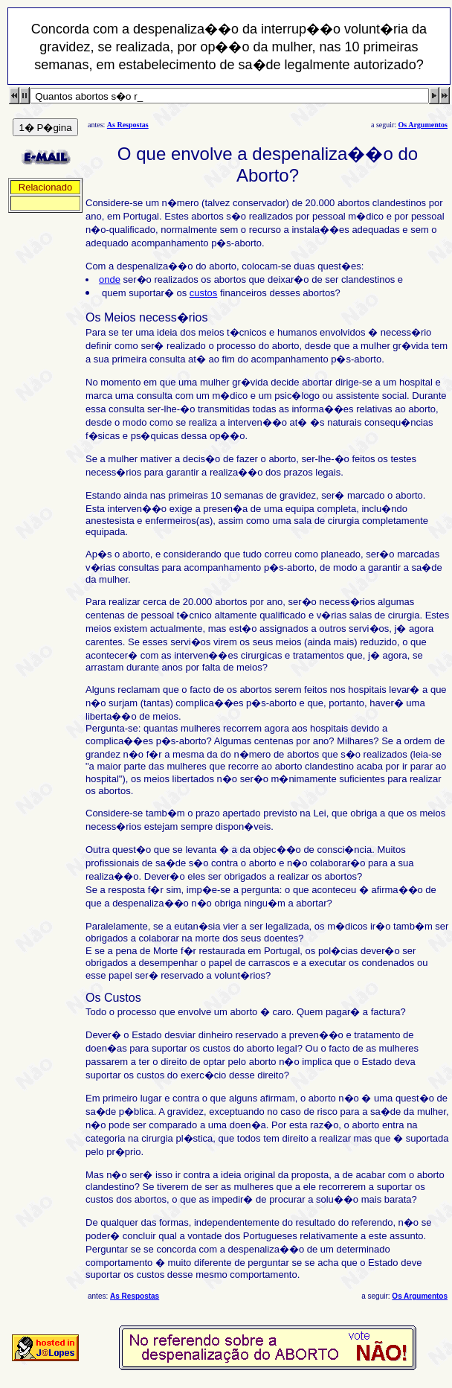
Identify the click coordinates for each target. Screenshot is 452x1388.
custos (204, 292)
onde (109, 279)
